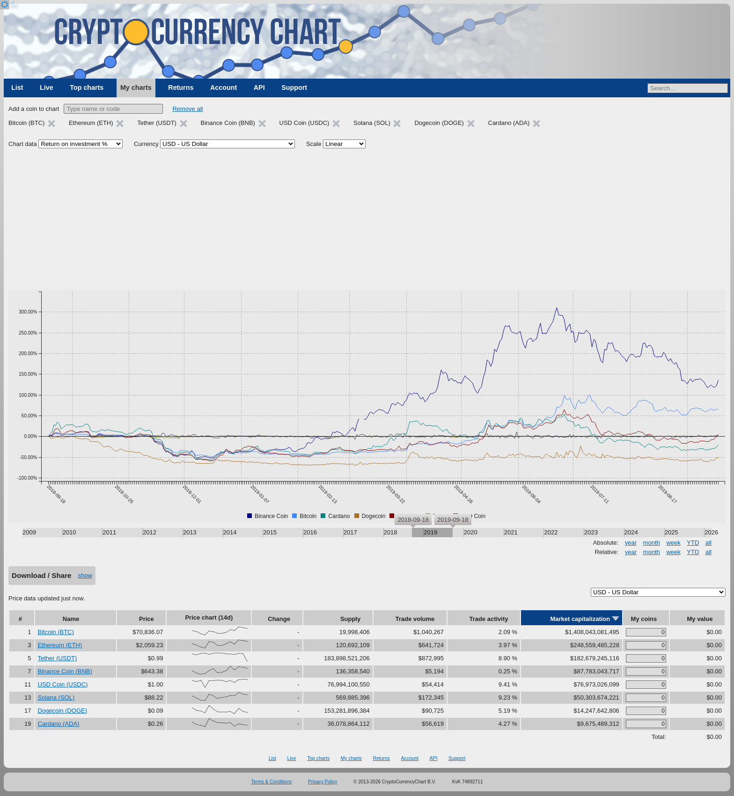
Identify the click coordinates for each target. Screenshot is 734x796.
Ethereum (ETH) (60, 645)
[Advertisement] (367, 219)
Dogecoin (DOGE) (62, 710)
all (708, 542)
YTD (693, 542)
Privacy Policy (322, 781)
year (631, 542)
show (85, 575)
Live (46, 87)
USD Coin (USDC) (63, 684)
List (17, 87)
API (259, 87)
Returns (180, 87)
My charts (136, 87)
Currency (146, 143)
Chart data (22, 143)
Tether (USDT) (57, 658)
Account (223, 87)
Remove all (187, 108)
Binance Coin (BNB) (65, 671)
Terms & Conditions (271, 781)
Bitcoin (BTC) (56, 631)
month (651, 542)
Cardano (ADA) (59, 723)
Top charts (86, 87)
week (673, 542)
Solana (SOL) (56, 697)
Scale (314, 143)
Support (294, 87)
